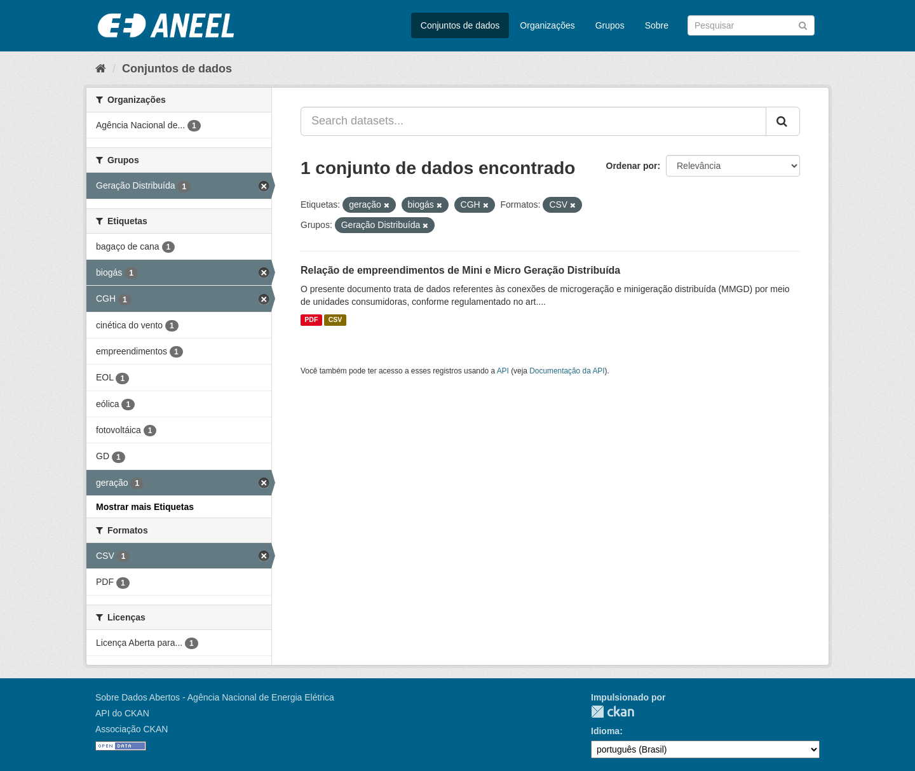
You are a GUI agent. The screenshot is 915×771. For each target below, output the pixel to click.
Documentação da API (566, 370)
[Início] (100, 68)
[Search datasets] (751, 25)
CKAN (612, 711)
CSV (335, 320)
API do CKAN (122, 713)
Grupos (610, 25)
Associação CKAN (131, 729)
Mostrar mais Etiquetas (145, 507)
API (503, 370)
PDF (311, 320)
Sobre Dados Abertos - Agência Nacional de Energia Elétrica (214, 697)
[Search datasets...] (533, 121)
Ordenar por (632, 166)
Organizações (547, 25)
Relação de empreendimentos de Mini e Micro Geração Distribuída (460, 270)
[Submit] (802, 24)
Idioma (605, 731)
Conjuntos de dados (460, 25)
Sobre (656, 25)
